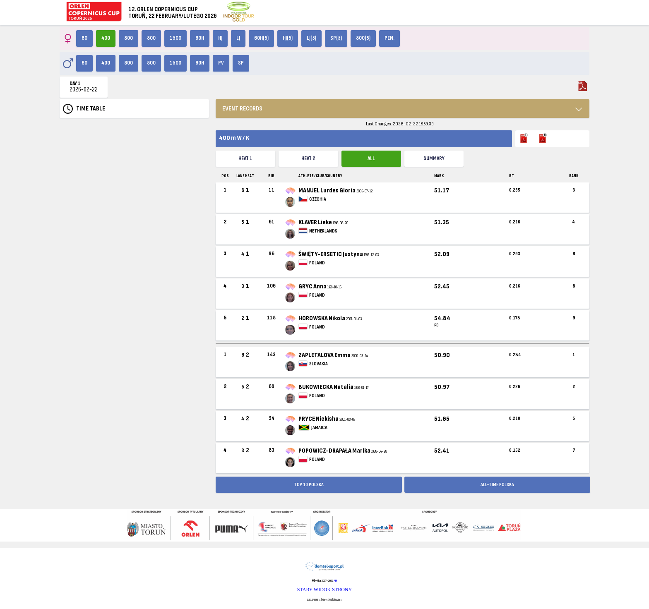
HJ (220, 38)
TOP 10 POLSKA (309, 485)
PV (221, 63)
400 (105, 38)
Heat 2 (308, 158)
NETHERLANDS (323, 231)
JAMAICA (319, 427)
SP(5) (336, 38)
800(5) (363, 38)
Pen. (389, 38)
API (335, 580)
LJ (238, 38)
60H (199, 38)
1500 (175, 38)
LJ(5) (311, 38)
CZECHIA (317, 199)
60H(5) (261, 38)
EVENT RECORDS (242, 109)
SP (241, 63)
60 (84, 38)
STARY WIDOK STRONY (324, 589)
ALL (371, 158)
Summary (434, 158)
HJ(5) (288, 38)
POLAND (317, 263)
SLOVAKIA (318, 364)
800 (128, 38)
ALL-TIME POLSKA (497, 485)
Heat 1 (245, 158)
